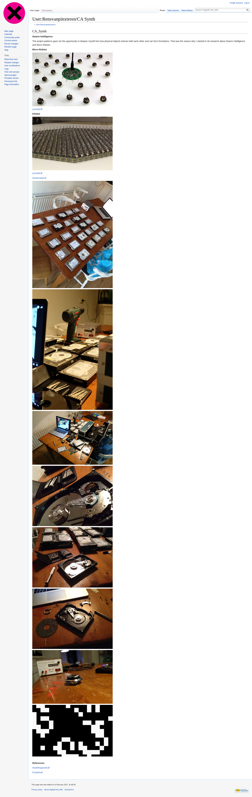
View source (173, 10)
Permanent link (10, 81)
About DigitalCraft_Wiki (53, 790)
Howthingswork (40, 767)
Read (162, 10)
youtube (36, 109)
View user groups (11, 72)
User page (34, 10)
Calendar (8, 34)
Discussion (47, 10)
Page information (11, 84)
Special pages (10, 75)
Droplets (36, 772)
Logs (6, 69)
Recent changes (11, 44)
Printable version (11, 78)
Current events (10, 40)
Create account (236, 3)
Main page (8, 31)
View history (187, 10)
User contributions (12, 65)
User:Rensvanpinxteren (46, 24)
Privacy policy (37, 790)
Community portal (11, 37)
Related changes (11, 62)
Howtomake (38, 178)
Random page (10, 47)
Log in (246, 3)
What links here (11, 59)
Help (6, 50)
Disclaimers (69, 790)
